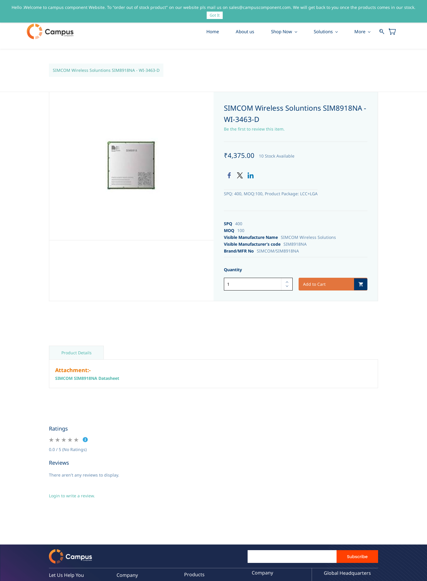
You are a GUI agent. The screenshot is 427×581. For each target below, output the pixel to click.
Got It (215, 15)
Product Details (76, 353)
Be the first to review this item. (254, 129)
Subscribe (357, 557)
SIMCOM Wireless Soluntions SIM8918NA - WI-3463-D (106, 70)
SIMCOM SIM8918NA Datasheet (87, 379)
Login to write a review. (72, 496)
